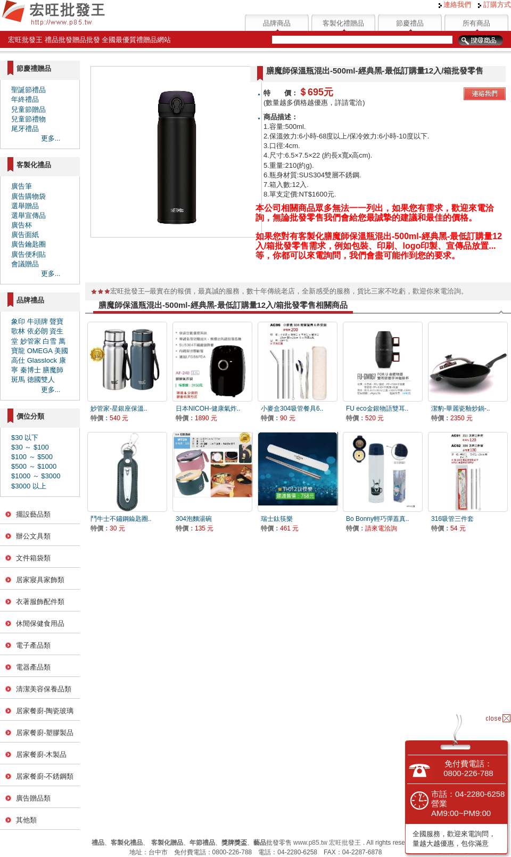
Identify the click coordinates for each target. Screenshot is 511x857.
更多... (51, 138)
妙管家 (30, 341)
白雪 (49, 341)
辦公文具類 (33, 536)
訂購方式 (494, 5)
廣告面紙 (25, 235)
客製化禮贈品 (343, 23)
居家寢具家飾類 (40, 580)
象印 (18, 321)
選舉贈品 (25, 206)
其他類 (26, 820)
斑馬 (18, 379)
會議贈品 (25, 264)
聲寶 (56, 321)
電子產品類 (33, 645)
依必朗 (37, 331)
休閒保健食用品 (40, 623)
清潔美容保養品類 (43, 689)
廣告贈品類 (33, 798)
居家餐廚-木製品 (41, 754)
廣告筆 (21, 186)
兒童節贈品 (28, 109)
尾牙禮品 (25, 129)
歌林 (18, 331)
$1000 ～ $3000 (36, 476)
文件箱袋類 (33, 558)
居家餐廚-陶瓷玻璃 (44, 711)
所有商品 (476, 23)
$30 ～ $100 (30, 447)
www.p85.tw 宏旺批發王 (327, 842)
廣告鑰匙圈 (28, 244)
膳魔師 (53, 370)
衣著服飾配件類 (40, 602)
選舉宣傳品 (28, 215)
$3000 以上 (28, 486)
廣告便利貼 (28, 254)
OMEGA (40, 351)
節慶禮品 (410, 23)
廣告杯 (21, 225)
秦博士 (30, 370)
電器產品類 (33, 667)
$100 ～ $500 (32, 457)
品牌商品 (277, 23)
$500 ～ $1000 (33, 466)
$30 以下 (24, 438)
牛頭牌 (37, 321)
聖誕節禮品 (28, 90)
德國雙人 (41, 379)
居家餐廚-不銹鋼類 (44, 776)
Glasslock (42, 360)
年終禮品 (25, 99)
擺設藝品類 (33, 514)
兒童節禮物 (28, 119)
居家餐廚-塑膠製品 (44, 733)
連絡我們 (455, 5)
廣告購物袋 (28, 196)
